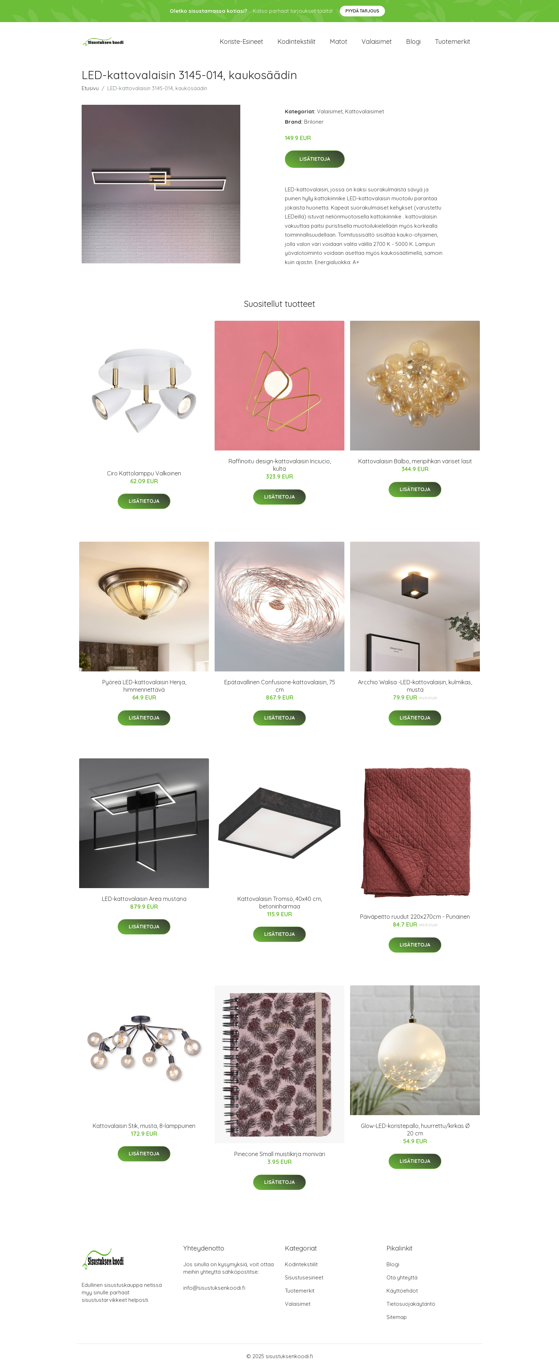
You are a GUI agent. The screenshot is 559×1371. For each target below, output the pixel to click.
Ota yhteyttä (401, 1280)
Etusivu (90, 90)
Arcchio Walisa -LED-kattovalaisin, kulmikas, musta (415, 688)
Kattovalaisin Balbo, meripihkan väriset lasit (415, 463)
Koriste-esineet (241, 42)
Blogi (413, 42)
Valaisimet (376, 42)
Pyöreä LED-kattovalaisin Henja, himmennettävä (144, 688)
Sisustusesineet (304, 1280)
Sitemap (396, 1319)
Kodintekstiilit (296, 42)
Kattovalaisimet (364, 113)
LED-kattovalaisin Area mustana (144, 900)
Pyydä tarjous (362, 11)
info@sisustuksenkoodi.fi (214, 1290)
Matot (338, 42)
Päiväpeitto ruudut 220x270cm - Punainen (415, 919)
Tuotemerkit (452, 42)
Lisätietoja (314, 161)
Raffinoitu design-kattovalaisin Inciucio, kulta (280, 467)
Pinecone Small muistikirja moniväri (279, 1156)
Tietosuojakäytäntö (410, 1306)
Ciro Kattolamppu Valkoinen (144, 475)
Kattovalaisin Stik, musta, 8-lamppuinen (144, 1128)
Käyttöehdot (402, 1293)
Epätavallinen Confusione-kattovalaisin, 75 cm (279, 688)
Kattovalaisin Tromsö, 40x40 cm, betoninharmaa (279, 904)
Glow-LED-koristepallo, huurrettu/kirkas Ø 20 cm (415, 1131)
